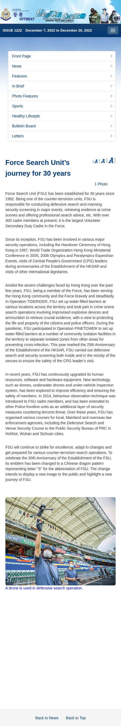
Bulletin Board (62, 126)
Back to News (46, 718)
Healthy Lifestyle (62, 116)
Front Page (62, 56)
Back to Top (76, 718)
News (62, 66)
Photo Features (62, 96)
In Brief (62, 86)
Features (62, 76)
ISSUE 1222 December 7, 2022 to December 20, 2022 (47, 30)
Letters (62, 136)
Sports (62, 106)
